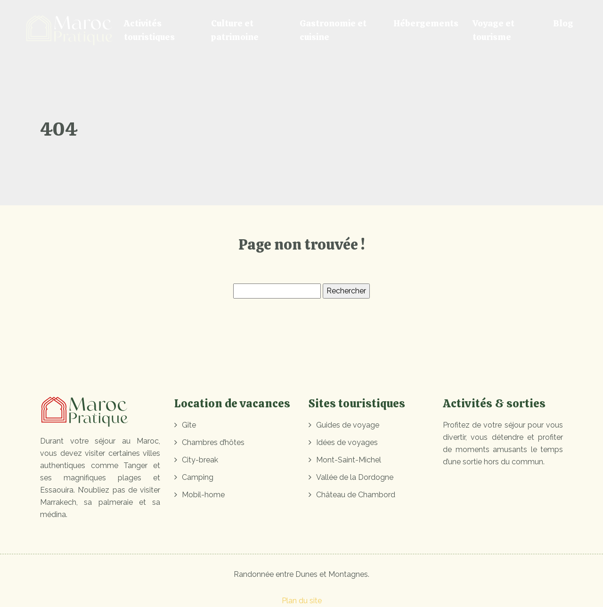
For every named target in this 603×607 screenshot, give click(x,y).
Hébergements (425, 23)
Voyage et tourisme (493, 30)
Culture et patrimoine (235, 30)
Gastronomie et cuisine (333, 30)
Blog (563, 23)
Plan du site (302, 600)
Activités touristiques (149, 30)
